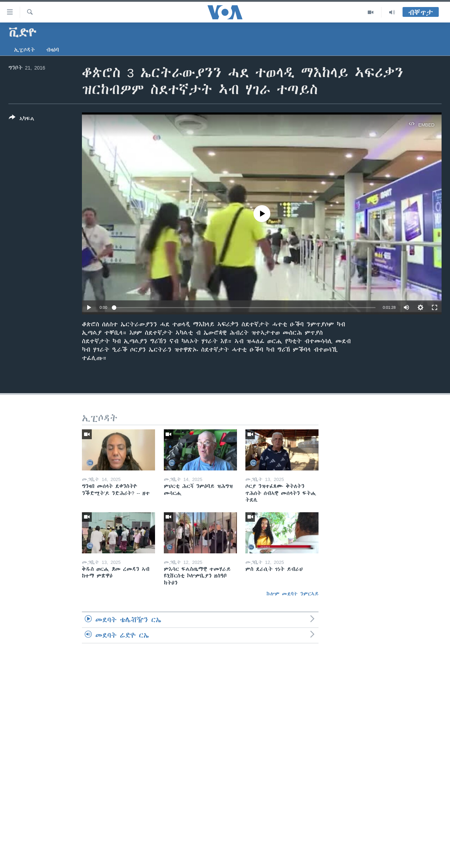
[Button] (21, 119)
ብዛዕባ (52, 50)
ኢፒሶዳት (24, 50)
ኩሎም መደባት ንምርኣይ (292, 594)
